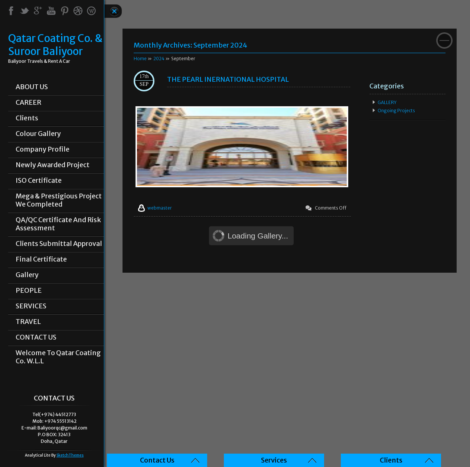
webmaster (159, 208)
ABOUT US (32, 87)
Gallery (27, 275)
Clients (27, 118)
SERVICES (31, 306)
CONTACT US (36, 337)
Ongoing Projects (396, 110)
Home (140, 58)
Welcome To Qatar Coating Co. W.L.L (58, 357)
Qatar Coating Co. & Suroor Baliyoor (55, 45)
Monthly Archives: (190, 45)
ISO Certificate (39, 180)
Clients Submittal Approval (59, 244)
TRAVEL (28, 322)
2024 (158, 58)
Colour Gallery (38, 134)
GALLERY (387, 102)
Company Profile (42, 149)
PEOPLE (29, 290)
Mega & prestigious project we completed (59, 200)
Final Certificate (41, 259)
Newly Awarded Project (52, 165)
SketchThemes (70, 455)
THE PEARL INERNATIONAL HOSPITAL (228, 79)
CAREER (28, 102)
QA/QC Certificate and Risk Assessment (58, 224)
